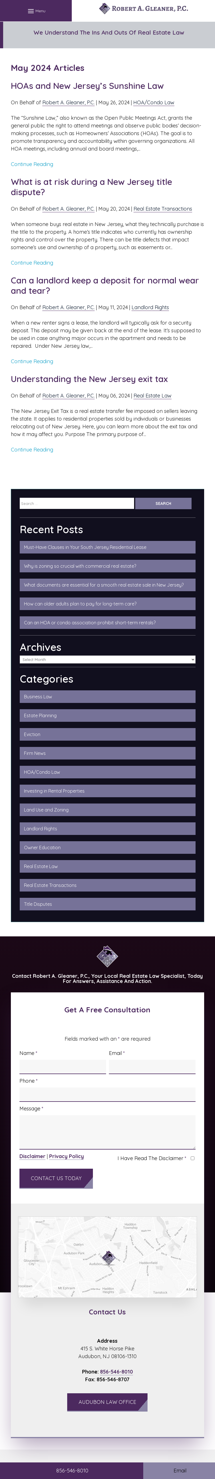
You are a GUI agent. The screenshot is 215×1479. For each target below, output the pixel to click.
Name (28, 1053)
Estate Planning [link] (40, 715)
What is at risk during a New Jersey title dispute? (91, 186)
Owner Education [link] (42, 847)
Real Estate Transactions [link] (50, 885)
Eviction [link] (32, 734)
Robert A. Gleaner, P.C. (68, 102)
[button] (35, 10)
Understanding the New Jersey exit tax (89, 378)
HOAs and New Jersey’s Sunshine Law (88, 85)
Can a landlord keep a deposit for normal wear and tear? (105, 285)
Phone (28, 1081)
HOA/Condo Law (153, 102)
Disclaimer (32, 1156)
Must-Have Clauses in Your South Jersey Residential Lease (85, 547)
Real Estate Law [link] (41, 866)
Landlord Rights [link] (40, 829)
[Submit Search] (163, 503)
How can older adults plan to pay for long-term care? (80, 604)
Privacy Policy (66, 1156)
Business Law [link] (38, 696)
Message (31, 1108)
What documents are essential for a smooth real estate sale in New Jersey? (104, 585)
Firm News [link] (35, 753)
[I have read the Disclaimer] (192, 1158)
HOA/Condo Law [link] (42, 772)
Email (117, 1053)
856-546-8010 (116, 1371)
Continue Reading (32, 164)
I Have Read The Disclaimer (152, 1158)
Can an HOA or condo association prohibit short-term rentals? (90, 622)
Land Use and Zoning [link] (46, 810)
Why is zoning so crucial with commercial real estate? (80, 566)
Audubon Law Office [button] (107, 1402)
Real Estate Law (153, 395)
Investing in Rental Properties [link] (54, 791)
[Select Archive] (108, 659)
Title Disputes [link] (38, 904)
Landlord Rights (150, 307)
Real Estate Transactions (163, 208)
